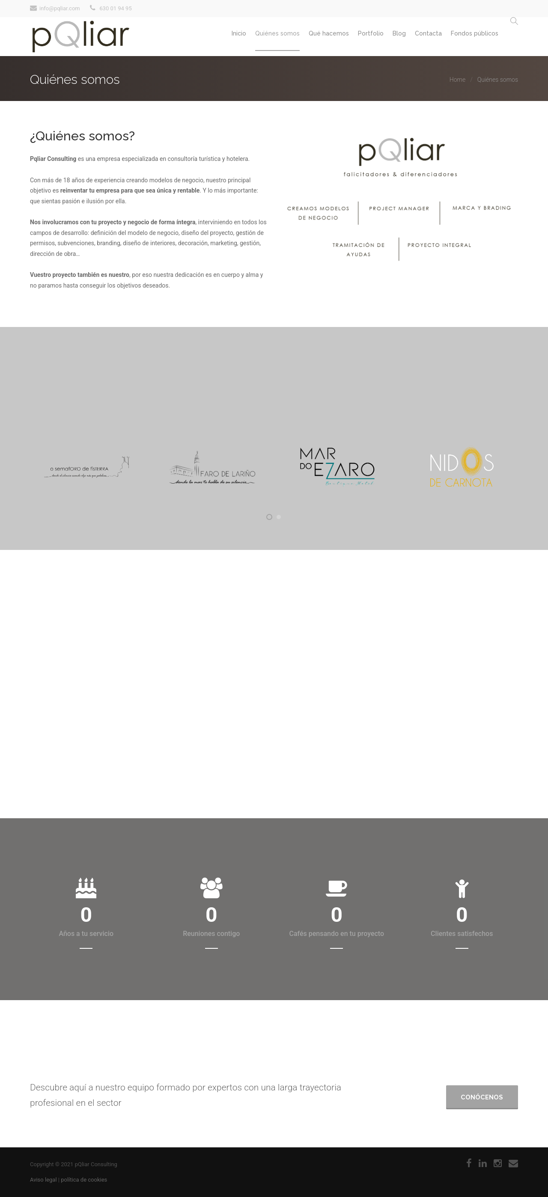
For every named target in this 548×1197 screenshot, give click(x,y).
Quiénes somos (251, 37)
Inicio (208, 37)
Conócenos (482, 1094)
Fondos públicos (472, 37)
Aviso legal (43, 1179)
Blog (387, 37)
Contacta (421, 37)
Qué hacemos (307, 37)
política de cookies (84, 1179)
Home (457, 79)
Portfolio (354, 37)
